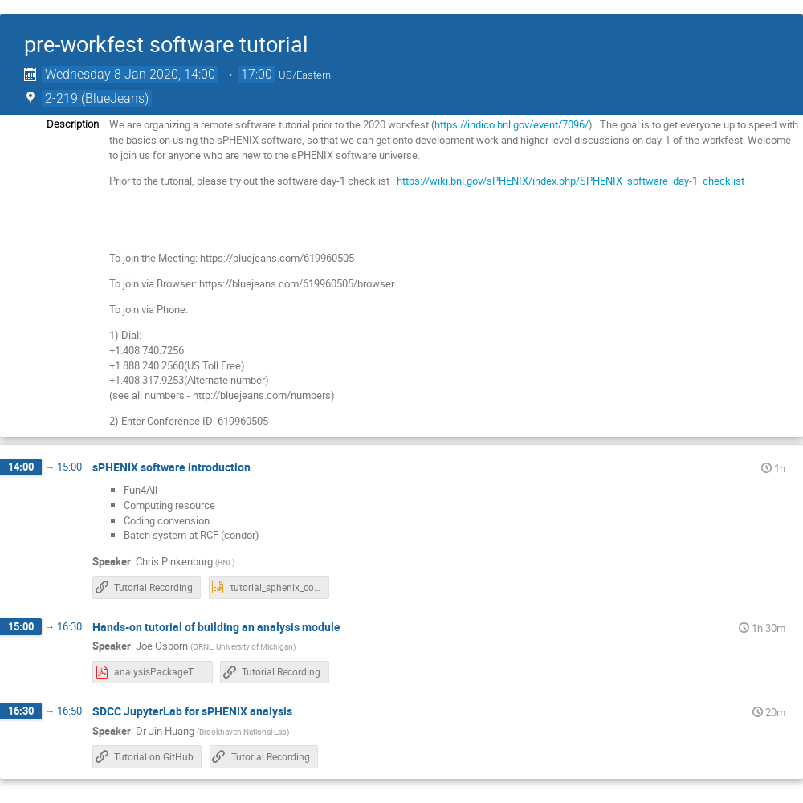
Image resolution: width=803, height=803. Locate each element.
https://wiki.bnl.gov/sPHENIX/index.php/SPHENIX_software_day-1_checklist (570, 180)
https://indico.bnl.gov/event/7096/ (511, 124)
